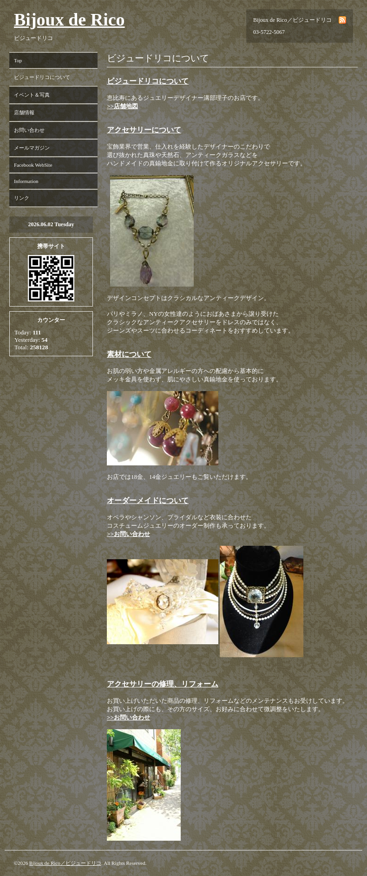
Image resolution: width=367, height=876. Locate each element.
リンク (21, 198)
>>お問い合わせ (128, 533)
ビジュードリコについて (42, 77)
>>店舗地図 (122, 106)
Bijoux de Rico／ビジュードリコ (65, 863)
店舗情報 (24, 112)
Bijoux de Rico (69, 19)
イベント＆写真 (32, 95)
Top (18, 60)
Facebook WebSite (33, 165)
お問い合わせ (29, 130)
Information (26, 181)
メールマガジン (32, 147)
